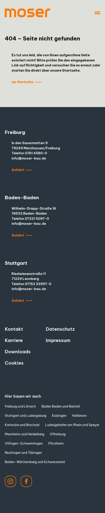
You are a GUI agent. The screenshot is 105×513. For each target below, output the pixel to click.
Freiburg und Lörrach (20, 406)
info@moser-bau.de (29, 158)
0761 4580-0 (36, 153)
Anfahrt (18, 170)
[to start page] (27, 13)
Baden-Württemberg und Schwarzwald (35, 462)
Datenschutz (60, 329)
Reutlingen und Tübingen (23, 453)
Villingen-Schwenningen (24, 443)
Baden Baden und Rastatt (61, 406)
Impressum (58, 340)
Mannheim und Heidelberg (24, 434)
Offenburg (58, 434)
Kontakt (14, 329)
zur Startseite (22, 82)
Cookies (14, 363)
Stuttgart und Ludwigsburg (25, 416)
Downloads (18, 351)
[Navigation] (97, 12)
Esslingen (59, 416)
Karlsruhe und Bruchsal (22, 425)
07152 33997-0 (38, 284)
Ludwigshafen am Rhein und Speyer (72, 425)
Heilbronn (79, 416)
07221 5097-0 (37, 218)
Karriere (14, 340)
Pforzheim (56, 443)
